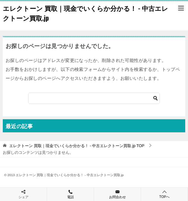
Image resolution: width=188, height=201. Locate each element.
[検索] (94, 98)
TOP (76, 145)
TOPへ (164, 194)
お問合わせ (117, 194)
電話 (70, 194)
